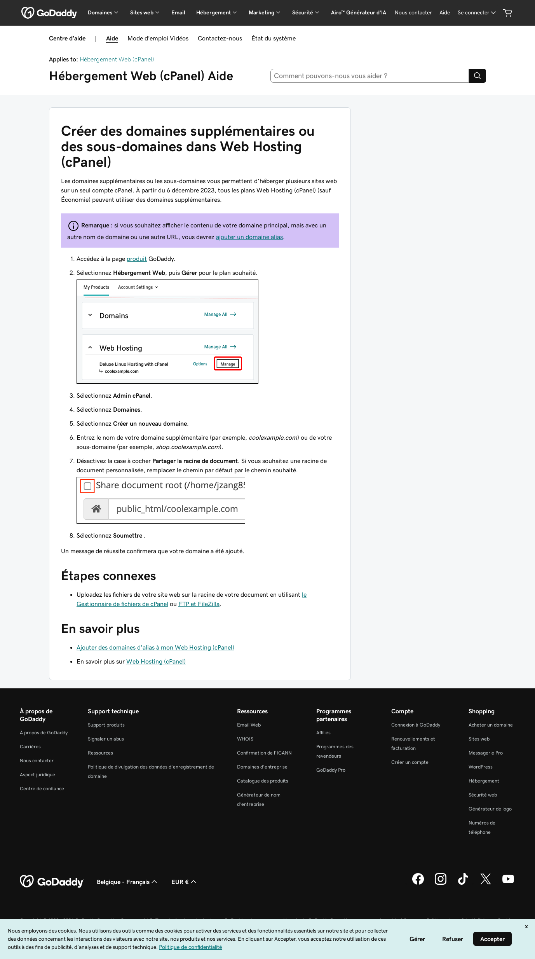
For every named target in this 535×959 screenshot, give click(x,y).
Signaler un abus (106, 738)
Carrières (30, 746)
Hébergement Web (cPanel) (117, 59)
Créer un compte (410, 762)
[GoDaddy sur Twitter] (486, 883)
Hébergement (484, 780)
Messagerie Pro (486, 752)
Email (178, 12)
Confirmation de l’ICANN (264, 752)
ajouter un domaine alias (249, 237)
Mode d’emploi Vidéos (157, 38)
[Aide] (444, 12)
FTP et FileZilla (199, 604)
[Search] (477, 76)
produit (137, 258)
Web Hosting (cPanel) (156, 661)
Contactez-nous (220, 38)
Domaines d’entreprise (262, 766)
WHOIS (245, 738)
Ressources (100, 752)
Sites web (479, 738)
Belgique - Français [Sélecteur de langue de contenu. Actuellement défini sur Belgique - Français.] (128, 881)
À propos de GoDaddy (44, 732)
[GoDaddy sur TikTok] (463, 883)
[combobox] (369, 75)
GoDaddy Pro (330, 769)
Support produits (106, 724)
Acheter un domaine (491, 724)
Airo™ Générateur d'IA (358, 12)
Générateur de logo (490, 808)
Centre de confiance (42, 788)
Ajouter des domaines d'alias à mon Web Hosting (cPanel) (155, 647)
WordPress (481, 766)
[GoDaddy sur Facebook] (418, 883)
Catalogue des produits (262, 780)
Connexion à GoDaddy (415, 724)
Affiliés (323, 732)
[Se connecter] (477, 12)
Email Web (249, 724)
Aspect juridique (37, 774)
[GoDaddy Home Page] (52, 881)
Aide (112, 38)
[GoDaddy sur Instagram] (441, 883)
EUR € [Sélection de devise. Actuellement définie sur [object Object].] (184, 881)
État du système (273, 38)
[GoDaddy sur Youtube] (508, 883)
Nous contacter (37, 760)
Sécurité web (483, 794)
